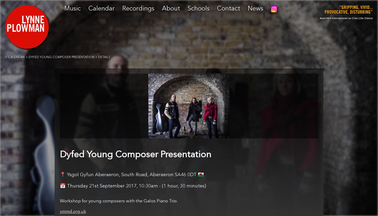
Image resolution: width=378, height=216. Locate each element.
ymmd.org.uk (73, 211)
